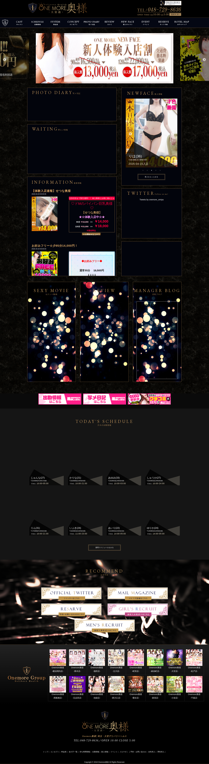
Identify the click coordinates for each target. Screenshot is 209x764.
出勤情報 (95, 752)
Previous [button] (4, 59)
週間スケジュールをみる (104, 547)
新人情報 (104, 752)
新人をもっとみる (151, 177)
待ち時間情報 (85, 752)
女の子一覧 (73, 752)
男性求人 (160, 752)
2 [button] (147, 170)
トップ (45, 752)
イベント (113, 752)
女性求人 (151, 752)
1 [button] (143, 170)
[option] (104, 58)
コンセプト (54, 752)
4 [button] (155, 170)
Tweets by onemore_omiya (151, 199)
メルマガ (123, 752)
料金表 (63, 752)
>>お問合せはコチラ (91, 234)
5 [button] (160, 170)
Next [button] (204, 59)
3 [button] (151, 170)
